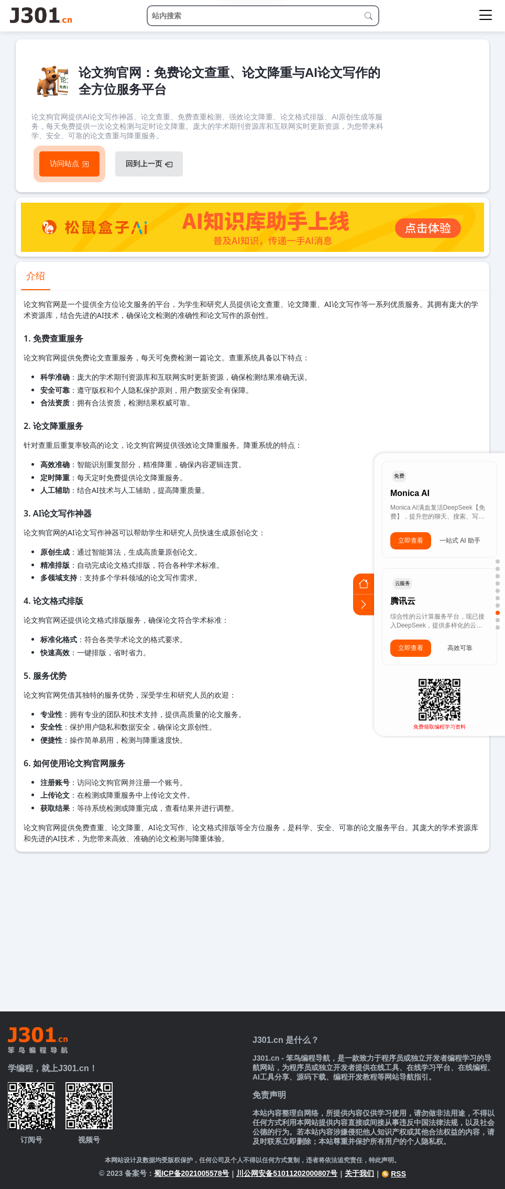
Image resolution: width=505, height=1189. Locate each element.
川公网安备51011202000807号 (286, 1173)
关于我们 (359, 1173)
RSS (393, 1174)
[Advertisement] (252, 930)
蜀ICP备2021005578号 (191, 1173)
